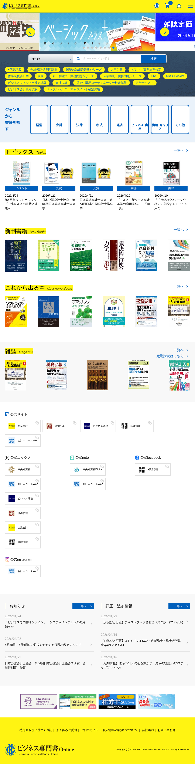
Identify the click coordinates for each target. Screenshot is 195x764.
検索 (153, 58)
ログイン (156, 5)
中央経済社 (24, 469)
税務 (41, 76)
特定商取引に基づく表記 (36, 730)
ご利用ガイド (90, 730)
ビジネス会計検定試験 (23, 89)
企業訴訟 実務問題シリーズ (122, 76)
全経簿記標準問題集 (43, 69)
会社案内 (148, 730)
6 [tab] (105, 48)
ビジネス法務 (100, 426)
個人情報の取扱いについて (120, 730)
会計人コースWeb (28, 440)
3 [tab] (92, 48)
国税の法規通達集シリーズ (84, 69)
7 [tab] (109, 48)
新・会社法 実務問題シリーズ (73, 76)
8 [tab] (113, 48)
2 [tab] (88, 48)
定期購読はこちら (170, 356)
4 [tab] (96, 48)
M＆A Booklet (175, 76)
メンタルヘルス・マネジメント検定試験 (73, 89)
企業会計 (23, 426)
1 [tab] (84, 48)
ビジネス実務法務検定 (146, 69)
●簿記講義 (14, 69)
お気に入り (179, 5)
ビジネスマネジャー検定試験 (27, 82)
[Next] (165, 32)
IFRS (154, 76)
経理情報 (135, 426)
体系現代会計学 (18, 76)
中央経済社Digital (92, 469)
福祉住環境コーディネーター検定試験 (101, 82)
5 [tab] (101, 48)
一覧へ (179, 150)
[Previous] (30, 32)
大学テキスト (145, 82)
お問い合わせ (166, 730)
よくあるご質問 (66, 730)
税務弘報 (60, 426)
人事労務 (117, 69)
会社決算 (61, 82)
